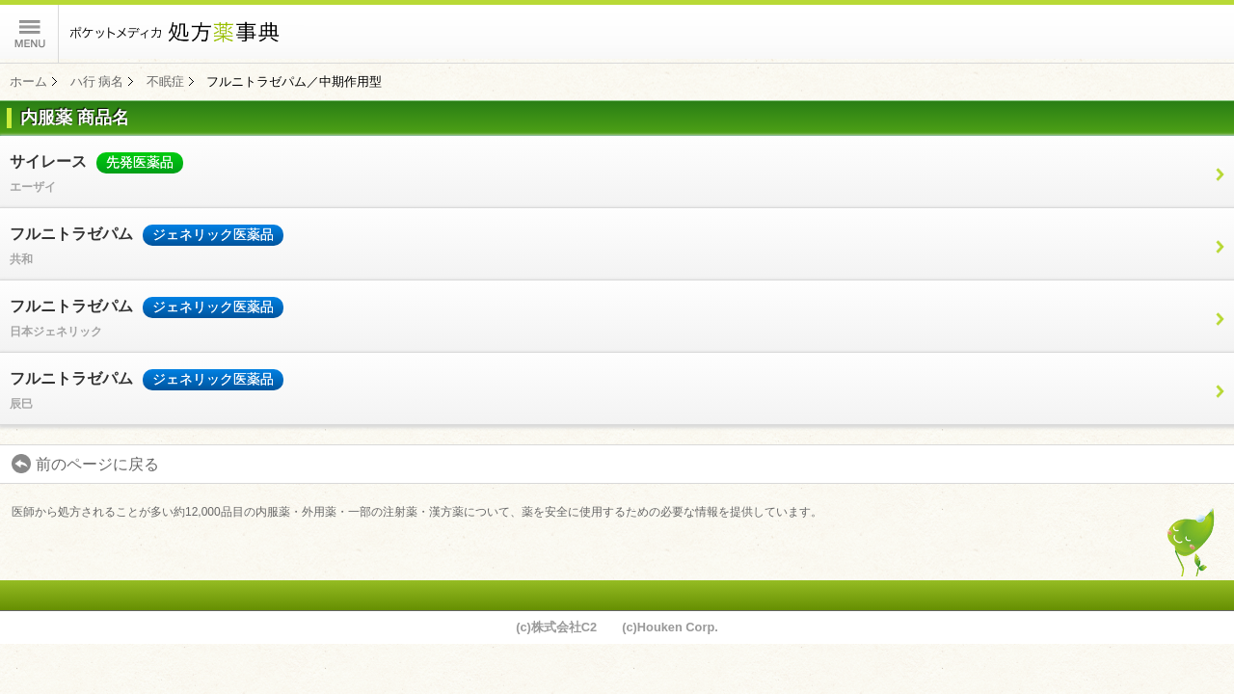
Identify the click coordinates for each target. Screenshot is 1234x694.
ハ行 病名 (97, 81)
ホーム (28, 81)
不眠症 (165, 81)
